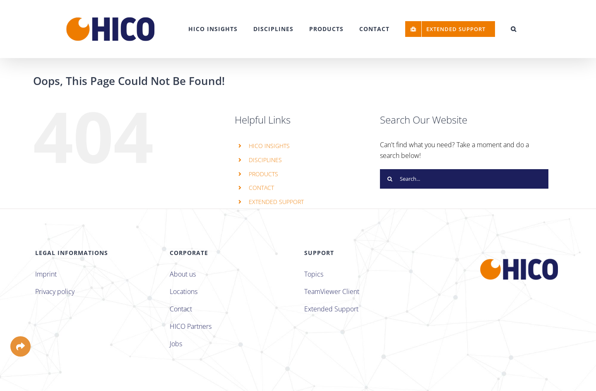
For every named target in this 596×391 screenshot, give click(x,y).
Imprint (46, 274)
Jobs (176, 343)
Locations (183, 291)
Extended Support (331, 308)
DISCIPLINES (265, 160)
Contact (181, 308)
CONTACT (261, 188)
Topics (313, 274)
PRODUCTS (263, 174)
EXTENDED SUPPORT (276, 202)
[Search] (389, 179)
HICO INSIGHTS (269, 146)
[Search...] (464, 179)
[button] (514, 29)
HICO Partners (190, 326)
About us (183, 274)
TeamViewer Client (331, 291)
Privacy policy (54, 291)
